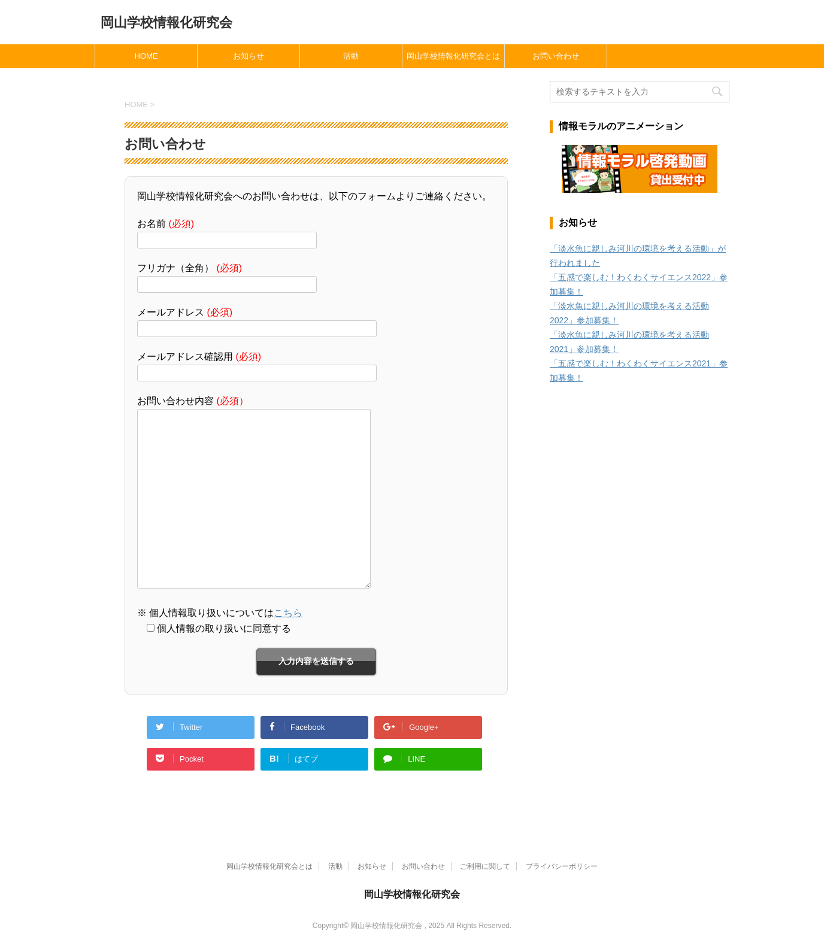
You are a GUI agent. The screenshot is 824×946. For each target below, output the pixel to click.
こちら (288, 613)
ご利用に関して (485, 866)
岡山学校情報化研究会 (166, 22)
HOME (146, 55)
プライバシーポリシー (562, 866)
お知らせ (248, 55)
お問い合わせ (555, 55)
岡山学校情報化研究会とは (453, 55)
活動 (351, 55)
